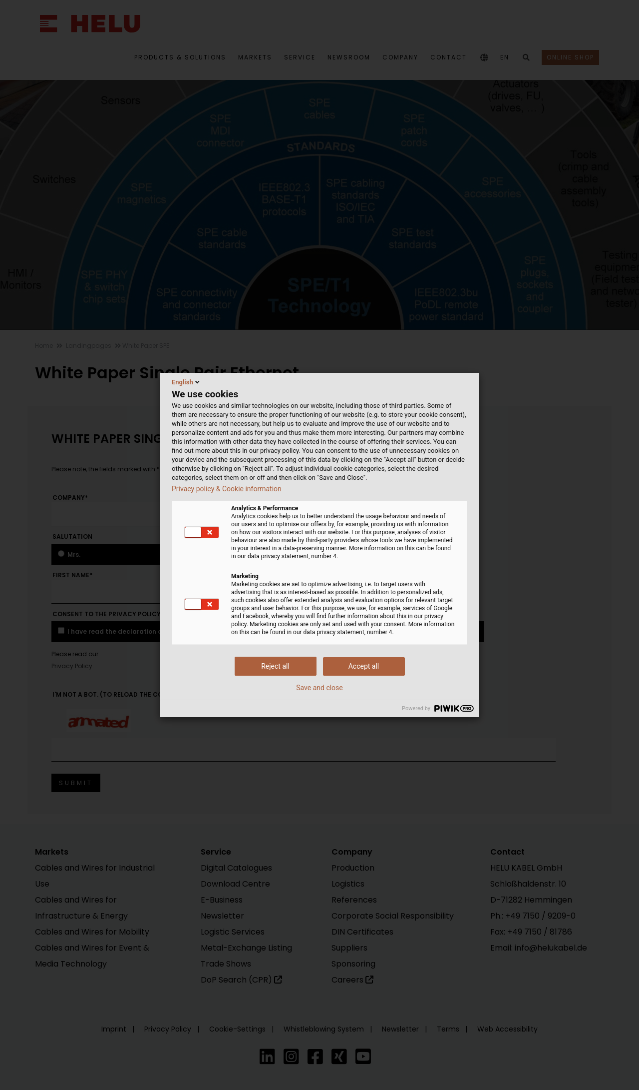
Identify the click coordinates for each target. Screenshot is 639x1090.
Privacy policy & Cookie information (227, 489)
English (186, 382)
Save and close (319, 688)
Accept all (363, 666)
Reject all (275, 666)
